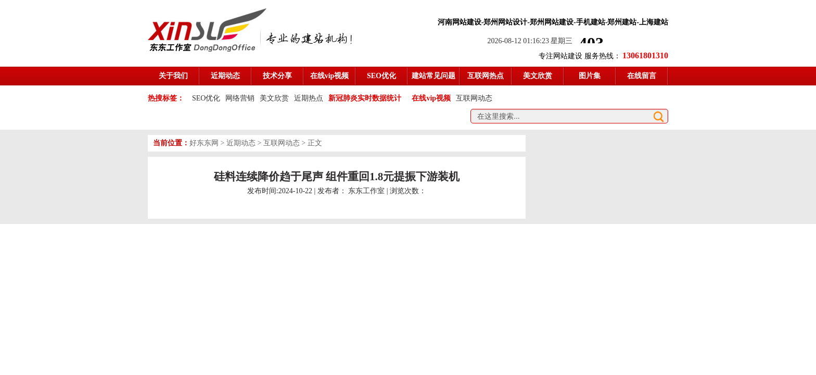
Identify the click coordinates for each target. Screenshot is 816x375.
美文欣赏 (274, 98)
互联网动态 (474, 98)
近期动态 (241, 143)
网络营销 (239, 98)
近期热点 (308, 98)
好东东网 (204, 143)
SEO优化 (206, 98)
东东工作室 (366, 191)
